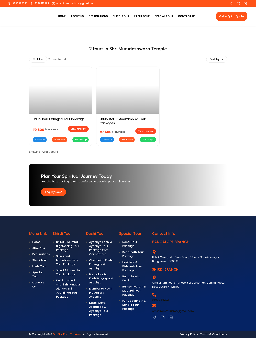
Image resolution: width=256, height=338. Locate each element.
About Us (77, 16)
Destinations (98, 16)
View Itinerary (78, 128)
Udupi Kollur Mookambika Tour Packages (123, 121)
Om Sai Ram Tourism (67, 334)
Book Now (59, 139)
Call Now (40, 139)
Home (62, 16)
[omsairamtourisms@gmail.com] (154, 306)
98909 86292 (160, 300)
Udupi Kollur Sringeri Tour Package (59, 119)
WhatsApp (80, 139)
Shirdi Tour (121, 16)
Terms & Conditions (213, 334)
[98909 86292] (154, 295)
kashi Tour (142, 16)
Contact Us (186, 16)
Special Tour (164, 16)
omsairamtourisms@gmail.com (173, 311)
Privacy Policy (189, 334)
